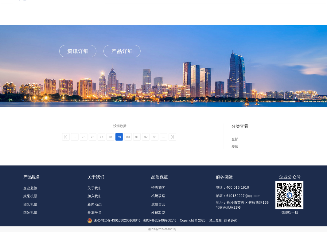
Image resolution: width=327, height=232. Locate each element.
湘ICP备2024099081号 (162, 229)
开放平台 (95, 212)
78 (110, 137)
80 (128, 137)
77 (101, 137)
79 (119, 137)
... (74, 137)
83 (155, 137)
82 (146, 137)
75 (83, 137)
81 (137, 137)
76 (92, 137)
